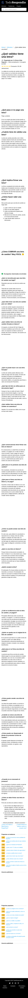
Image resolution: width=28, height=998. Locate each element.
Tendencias (11, 6)
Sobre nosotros (5, 986)
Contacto (12, 986)
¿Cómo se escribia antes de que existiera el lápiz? (16, 841)
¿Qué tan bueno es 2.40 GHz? (13, 933)
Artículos (3, 6)
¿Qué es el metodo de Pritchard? (14, 844)
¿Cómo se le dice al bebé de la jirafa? (15, 915)
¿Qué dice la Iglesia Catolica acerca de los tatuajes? (16, 866)
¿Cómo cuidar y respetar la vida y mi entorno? (15, 924)
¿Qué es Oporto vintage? (12, 917)
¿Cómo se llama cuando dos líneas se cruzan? (15, 862)
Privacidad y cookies (22, 986)
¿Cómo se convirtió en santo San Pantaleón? (14, 930)
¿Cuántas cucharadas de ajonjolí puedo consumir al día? (15, 937)
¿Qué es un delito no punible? (13, 920)
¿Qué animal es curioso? (12, 927)
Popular (19, 6)
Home (3, 47)
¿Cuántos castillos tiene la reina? (14, 853)
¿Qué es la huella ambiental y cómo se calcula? (15, 912)
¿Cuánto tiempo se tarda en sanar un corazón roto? (21, 826)
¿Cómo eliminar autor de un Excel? (14, 858)
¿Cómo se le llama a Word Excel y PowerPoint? (6, 826)
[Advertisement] (14, 28)
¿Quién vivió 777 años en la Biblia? (14, 847)
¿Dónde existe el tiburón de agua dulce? (15, 850)
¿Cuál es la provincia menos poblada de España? (15, 838)
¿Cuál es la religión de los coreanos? (15, 908)
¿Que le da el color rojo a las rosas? (14, 856)
